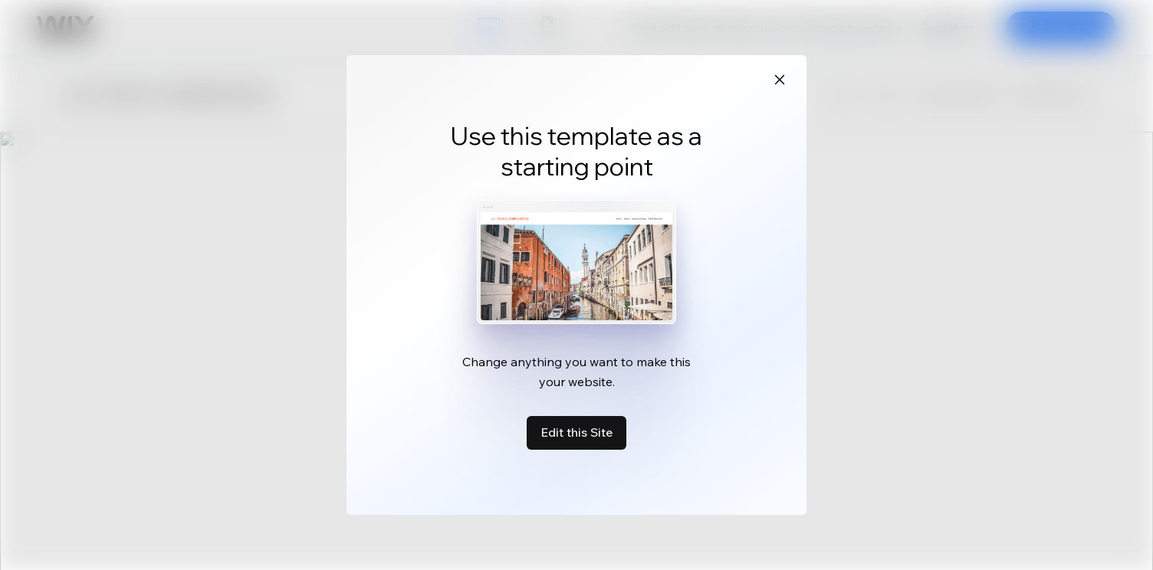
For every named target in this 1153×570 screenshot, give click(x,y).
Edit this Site (576, 432)
